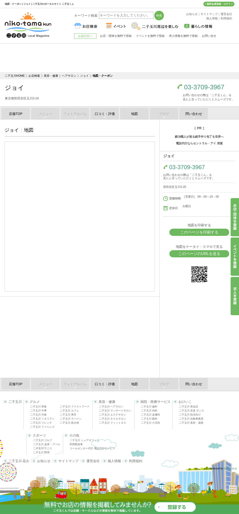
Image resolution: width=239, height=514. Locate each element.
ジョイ (84, 75)
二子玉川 (15, 402)
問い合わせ (193, 114)
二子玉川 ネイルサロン (112, 418)
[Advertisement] (119, 58)
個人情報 (114, 461)
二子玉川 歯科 (149, 406)
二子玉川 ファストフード (74, 406)
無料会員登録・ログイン (220, 4)
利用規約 (135, 461)
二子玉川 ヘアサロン (111, 406)
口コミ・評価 (105, 114)
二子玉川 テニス (42, 448)
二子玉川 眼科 (149, 418)
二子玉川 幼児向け (190, 414)
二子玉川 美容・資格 (191, 422)
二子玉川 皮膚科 (150, 414)
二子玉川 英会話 (188, 406)
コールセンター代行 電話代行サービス (92, 448)
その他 (74, 435)
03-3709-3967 (204, 87)
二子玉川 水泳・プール (46, 444)
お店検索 (34, 75)
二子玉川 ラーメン (71, 418)
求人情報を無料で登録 (183, 36)
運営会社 (93, 461)
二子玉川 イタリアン (42, 418)
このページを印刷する (199, 232)
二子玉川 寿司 (68, 414)
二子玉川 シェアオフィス (84, 440)
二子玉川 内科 (149, 410)
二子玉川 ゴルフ (42, 440)
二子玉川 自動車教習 (191, 418)
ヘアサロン (69, 75)
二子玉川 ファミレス (42, 426)
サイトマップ (68, 461)
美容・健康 (51, 75)
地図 (134, 114)
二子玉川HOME (15, 75)
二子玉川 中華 (38, 410)
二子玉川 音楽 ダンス (191, 410)
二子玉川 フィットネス (112, 422)
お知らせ (43, 461)
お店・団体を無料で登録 (116, 36)
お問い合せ (209, 36)
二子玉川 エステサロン (112, 414)
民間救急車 (76, 444)
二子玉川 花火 (18, 461)
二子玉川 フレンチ (41, 422)
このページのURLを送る (199, 254)
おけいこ (185, 402)
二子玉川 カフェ (69, 410)
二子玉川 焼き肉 (69, 422)
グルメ (35, 402)
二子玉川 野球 (41, 452)
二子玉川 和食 (38, 406)
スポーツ (39, 435)
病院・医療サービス (155, 402)
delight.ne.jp (230, 468)
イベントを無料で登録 (150, 36)
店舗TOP (15, 114)
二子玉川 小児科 (150, 422)
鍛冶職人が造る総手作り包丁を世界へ (199, 136)
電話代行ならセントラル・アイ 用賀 (199, 143)
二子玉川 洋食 (38, 414)
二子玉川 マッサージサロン (115, 410)
